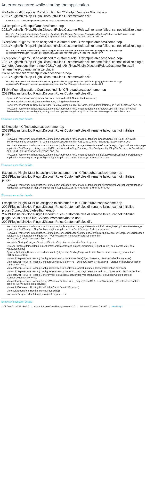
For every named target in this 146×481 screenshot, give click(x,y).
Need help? (117, 306)
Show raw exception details (16, 119)
